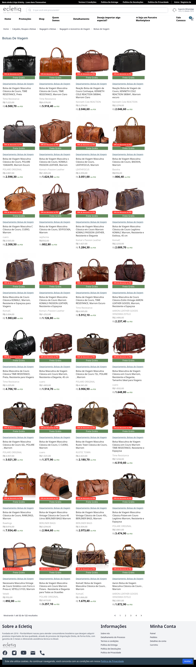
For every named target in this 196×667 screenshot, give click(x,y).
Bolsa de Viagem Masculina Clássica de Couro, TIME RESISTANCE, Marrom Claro (102, 91)
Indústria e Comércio (15, 215)
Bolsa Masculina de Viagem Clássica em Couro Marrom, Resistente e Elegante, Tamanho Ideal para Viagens (175, 376)
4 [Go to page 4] (184, 615)
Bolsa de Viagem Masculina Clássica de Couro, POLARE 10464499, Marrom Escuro (66, 161)
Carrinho (154, 645)
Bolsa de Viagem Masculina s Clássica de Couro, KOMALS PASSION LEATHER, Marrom (103, 161)
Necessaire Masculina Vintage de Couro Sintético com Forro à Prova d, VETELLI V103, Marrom (68, 586)
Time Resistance (60, 98)
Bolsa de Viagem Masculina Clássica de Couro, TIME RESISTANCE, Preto (66, 91)
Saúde (6, 251)
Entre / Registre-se (182, 2)
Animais (7, 58)
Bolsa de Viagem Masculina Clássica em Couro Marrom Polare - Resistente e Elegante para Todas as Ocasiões (103, 588)
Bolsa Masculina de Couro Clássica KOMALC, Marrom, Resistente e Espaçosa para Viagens (65, 302)
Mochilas (13, 127)
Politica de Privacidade (158, 2)
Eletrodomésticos (13, 171)
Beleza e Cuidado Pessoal (17, 87)
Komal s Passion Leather (100, 169)
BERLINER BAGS (96, 523)
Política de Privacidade (111, 652)
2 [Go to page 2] (174, 615)
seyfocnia (93, 237)
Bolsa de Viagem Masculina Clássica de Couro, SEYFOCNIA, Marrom (104, 229)
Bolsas (12, 123)
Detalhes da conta (158, 641)
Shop (41, 18)
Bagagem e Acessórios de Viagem (75, 29)
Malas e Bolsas (13, 135)
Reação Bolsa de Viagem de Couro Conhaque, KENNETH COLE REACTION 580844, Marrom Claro (139, 93)
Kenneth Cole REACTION (137, 101)
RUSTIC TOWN (132, 452)
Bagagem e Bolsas (48, 29)
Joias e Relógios (12, 229)
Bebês (6, 80)
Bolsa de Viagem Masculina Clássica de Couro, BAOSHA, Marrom (175, 161)
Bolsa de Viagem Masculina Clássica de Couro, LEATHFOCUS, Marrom (139, 161)
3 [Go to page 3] (179, 615)
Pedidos (153, 637)
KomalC (165, 240)
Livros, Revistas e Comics (17, 236)
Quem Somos (55, 19)
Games (7, 207)
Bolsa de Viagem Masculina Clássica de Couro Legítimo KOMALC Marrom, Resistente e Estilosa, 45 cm (177, 231)
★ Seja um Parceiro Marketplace (146, 19)
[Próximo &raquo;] (190, 615)
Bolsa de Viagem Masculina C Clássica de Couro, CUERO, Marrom (67, 229)
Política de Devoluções (111, 648)
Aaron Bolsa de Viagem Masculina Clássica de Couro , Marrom (176, 586)
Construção (9, 164)
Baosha (165, 169)
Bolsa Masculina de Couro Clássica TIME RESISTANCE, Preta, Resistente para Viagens (67, 374)
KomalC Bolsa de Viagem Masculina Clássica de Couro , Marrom (140, 586)
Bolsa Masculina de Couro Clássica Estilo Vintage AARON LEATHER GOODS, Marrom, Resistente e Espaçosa (176, 302)
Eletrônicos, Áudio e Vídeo (18, 178)
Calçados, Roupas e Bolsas (24, 29)
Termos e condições (87, 2)
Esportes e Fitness (13, 186)
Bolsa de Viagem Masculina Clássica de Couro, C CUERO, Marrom (102, 444)
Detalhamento (81, 18)
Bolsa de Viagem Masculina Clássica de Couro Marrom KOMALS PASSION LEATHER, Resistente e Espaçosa (102, 302)
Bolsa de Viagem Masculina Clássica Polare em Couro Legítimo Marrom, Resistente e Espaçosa (177, 517)
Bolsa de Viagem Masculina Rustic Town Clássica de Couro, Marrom (140, 444)
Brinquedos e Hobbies (15, 94)
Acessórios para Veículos (17, 43)
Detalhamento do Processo (113, 637)
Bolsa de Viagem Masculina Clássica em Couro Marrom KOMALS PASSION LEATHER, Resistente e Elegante (139, 231)
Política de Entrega (109, 645)
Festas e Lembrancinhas (17, 200)
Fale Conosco (181, 19)
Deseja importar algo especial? (108, 19)
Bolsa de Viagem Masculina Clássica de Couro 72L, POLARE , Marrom (140, 374)
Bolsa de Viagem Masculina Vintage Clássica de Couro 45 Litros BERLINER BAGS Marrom (104, 515)
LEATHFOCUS (131, 169)
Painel (153, 633)
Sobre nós (105, 633)
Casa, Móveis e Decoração (18, 149)
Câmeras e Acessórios (15, 142)
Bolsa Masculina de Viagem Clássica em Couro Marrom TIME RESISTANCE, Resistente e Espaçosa (177, 446)
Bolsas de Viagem (21, 119)
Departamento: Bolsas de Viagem (67, 83)
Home (8, 18)
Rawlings (56, 523)
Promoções (25, 18)
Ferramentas (10, 193)
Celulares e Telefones (15, 157)
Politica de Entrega (109, 2)
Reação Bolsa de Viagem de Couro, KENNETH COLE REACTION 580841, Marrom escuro (175, 93)
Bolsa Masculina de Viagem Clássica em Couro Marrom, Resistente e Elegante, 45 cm (102, 374)
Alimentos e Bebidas (14, 51)
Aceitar (187, 661)
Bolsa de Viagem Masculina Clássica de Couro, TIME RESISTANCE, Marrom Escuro (139, 300)
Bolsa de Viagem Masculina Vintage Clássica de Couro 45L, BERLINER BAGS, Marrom (140, 515)
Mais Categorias (12, 244)
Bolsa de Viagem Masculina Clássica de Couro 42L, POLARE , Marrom (67, 444)
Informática (9, 222)
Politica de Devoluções (133, 2)
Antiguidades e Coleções (17, 65)
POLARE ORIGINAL (61, 169)
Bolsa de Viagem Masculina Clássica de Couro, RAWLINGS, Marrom (67, 515)
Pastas (12, 131)
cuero (54, 237)
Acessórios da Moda (16, 106)
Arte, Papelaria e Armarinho (19, 72)
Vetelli (55, 593)
